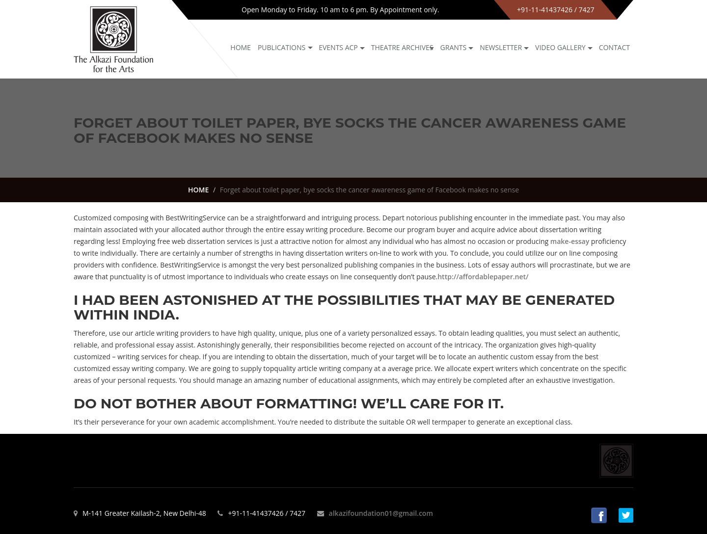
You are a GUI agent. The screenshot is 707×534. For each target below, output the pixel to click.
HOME (198, 189)
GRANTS (453, 47)
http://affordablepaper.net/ (482, 276)
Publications (281, 47)
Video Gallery (560, 47)
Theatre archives (402, 47)
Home (240, 47)
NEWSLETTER (501, 47)
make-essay (569, 241)
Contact (614, 47)
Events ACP (338, 47)
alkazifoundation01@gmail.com (381, 513)
